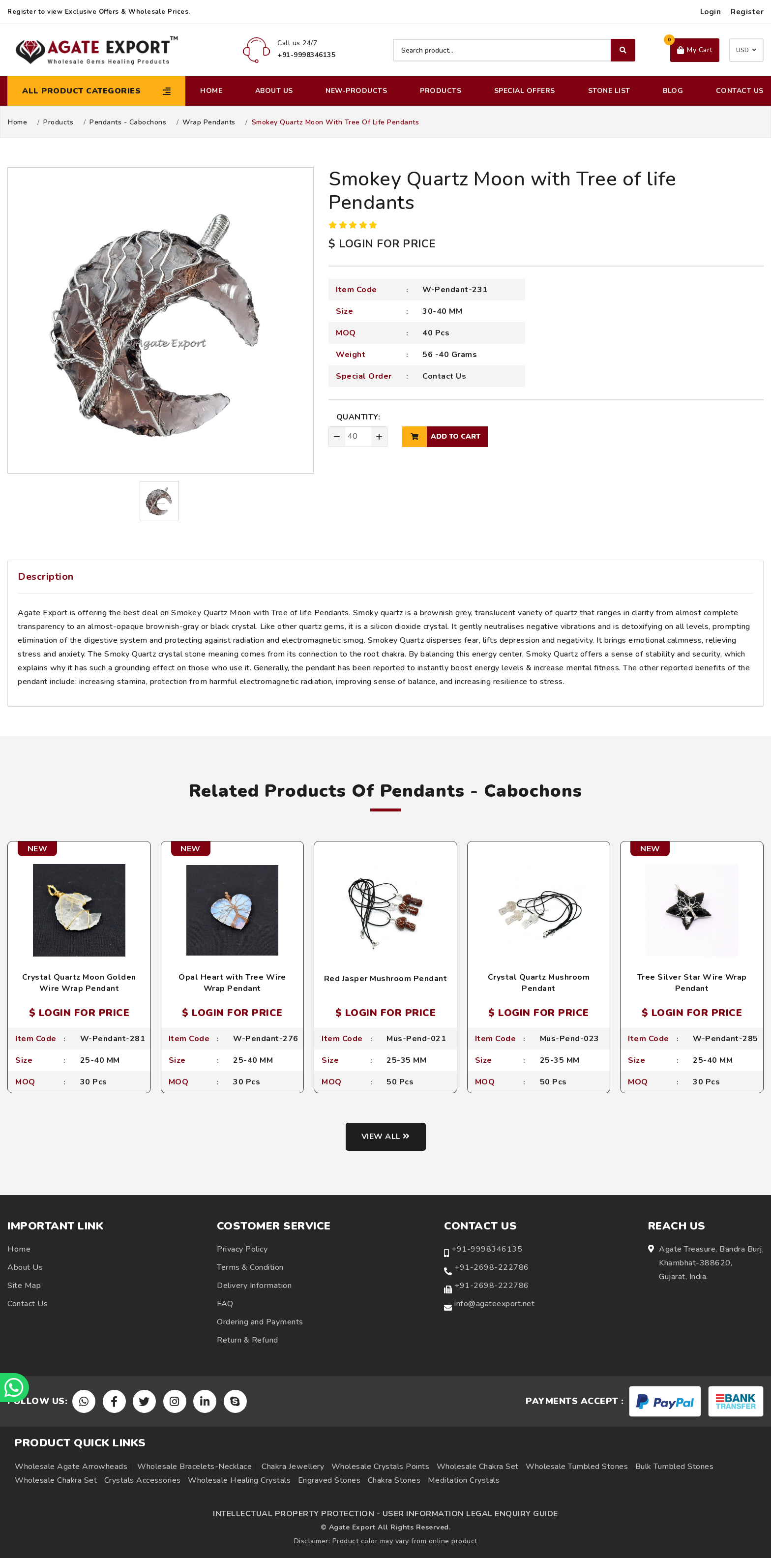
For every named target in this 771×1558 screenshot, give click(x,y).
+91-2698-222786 (491, 1267)
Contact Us (740, 90)
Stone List (609, 90)
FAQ (225, 1303)
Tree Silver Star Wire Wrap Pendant (692, 982)
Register (747, 12)
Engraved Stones (329, 1480)
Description (46, 576)
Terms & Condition (250, 1267)
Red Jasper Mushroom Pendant (385, 978)
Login (710, 12)
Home (211, 90)
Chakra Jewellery (293, 1466)
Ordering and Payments (260, 1322)
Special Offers (524, 90)
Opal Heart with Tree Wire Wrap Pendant (232, 982)
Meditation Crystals (464, 1480)
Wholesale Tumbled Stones (577, 1466)
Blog (673, 90)
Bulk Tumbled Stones (674, 1466)
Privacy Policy (242, 1249)
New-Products (356, 90)
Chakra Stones (394, 1480)
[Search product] (514, 50)
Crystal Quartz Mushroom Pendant (539, 982)
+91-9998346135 (486, 1249)
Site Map (24, 1285)
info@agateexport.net (494, 1303)
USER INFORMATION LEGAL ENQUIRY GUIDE (470, 1513)
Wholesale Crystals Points (380, 1466)
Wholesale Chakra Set (478, 1466)
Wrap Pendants (209, 122)
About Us (274, 90)
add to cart (441, 436)
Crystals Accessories (142, 1480)
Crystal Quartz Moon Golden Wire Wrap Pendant (79, 982)
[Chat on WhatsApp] (15, 1387)
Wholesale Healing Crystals (239, 1480)
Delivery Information (254, 1285)
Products (440, 90)
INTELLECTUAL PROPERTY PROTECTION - (296, 1513)
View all (385, 1136)
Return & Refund (247, 1340)
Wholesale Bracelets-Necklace (194, 1466)
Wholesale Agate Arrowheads (71, 1466)
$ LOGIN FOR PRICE (382, 244)
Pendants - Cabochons (127, 122)
